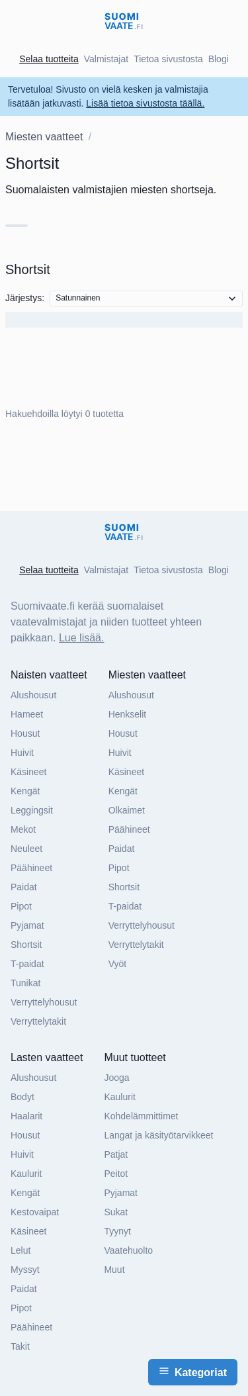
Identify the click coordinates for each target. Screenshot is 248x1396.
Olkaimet (126, 810)
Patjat (116, 1154)
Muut (114, 1269)
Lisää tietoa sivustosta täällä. (145, 103)
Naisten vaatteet (49, 674)
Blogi (218, 59)
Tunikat (25, 983)
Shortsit (26, 944)
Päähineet (31, 867)
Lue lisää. (81, 637)
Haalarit (26, 1116)
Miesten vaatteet (44, 136)
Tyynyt (117, 1231)
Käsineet (28, 772)
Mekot (23, 829)
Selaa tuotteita (49, 59)
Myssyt (25, 1269)
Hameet (27, 714)
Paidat (24, 887)
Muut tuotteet (134, 1057)
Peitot (116, 1173)
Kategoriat (193, 1372)
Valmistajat (106, 59)
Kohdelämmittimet (141, 1116)
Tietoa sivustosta (168, 59)
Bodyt (22, 1097)
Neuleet (26, 848)
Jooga (116, 1077)
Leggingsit (32, 810)
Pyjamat (27, 925)
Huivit (22, 752)
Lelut (20, 1250)
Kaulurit (26, 1173)
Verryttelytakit (38, 1021)
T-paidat (27, 963)
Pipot (21, 906)
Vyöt (117, 963)
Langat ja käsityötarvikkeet (158, 1135)
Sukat (116, 1212)
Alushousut (33, 695)
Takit (20, 1346)
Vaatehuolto (128, 1250)
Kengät (25, 791)
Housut (25, 733)
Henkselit (127, 714)
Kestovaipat (35, 1212)
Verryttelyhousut (44, 1002)
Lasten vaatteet (47, 1057)
